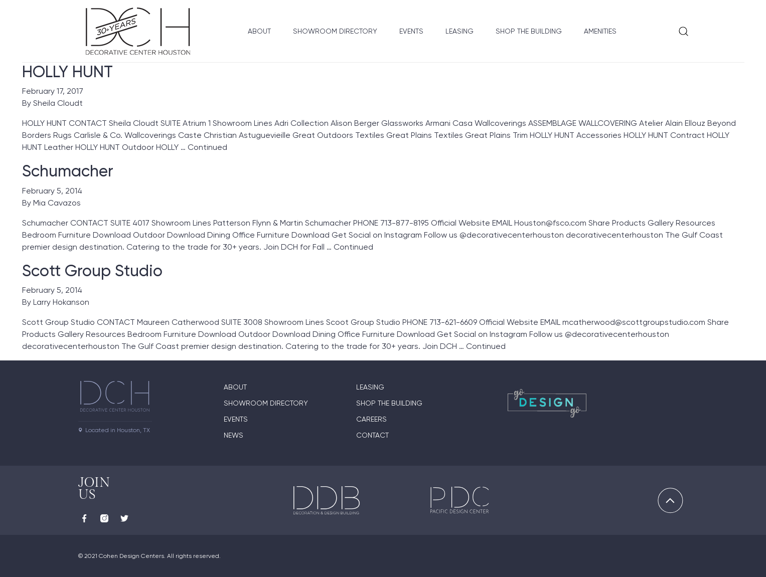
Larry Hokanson (61, 302)
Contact (372, 435)
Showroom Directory (335, 31)
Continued (207, 147)
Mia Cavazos (57, 203)
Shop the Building (529, 31)
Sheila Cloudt (58, 103)
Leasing (459, 31)
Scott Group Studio (92, 270)
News (233, 435)
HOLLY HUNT (67, 71)
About (259, 31)
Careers (371, 419)
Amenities (600, 31)
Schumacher (67, 170)
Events (411, 31)
